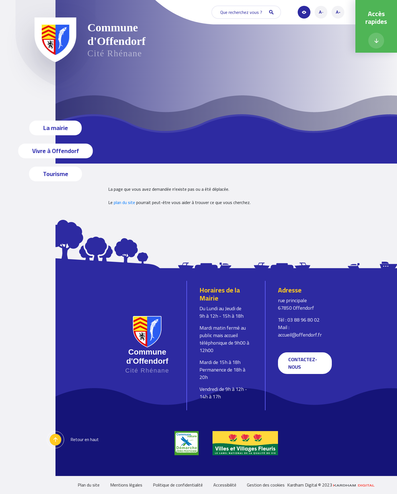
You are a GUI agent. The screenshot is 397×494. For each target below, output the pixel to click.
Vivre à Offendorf (55, 151)
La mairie (55, 128)
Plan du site (89, 485)
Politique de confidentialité (178, 485)
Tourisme (55, 174)
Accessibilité (224, 485)
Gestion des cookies (266, 485)
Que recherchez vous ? (247, 12)
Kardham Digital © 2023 (331, 485)
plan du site (124, 202)
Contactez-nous (302, 363)
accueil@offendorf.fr (300, 334)
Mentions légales (126, 485)
